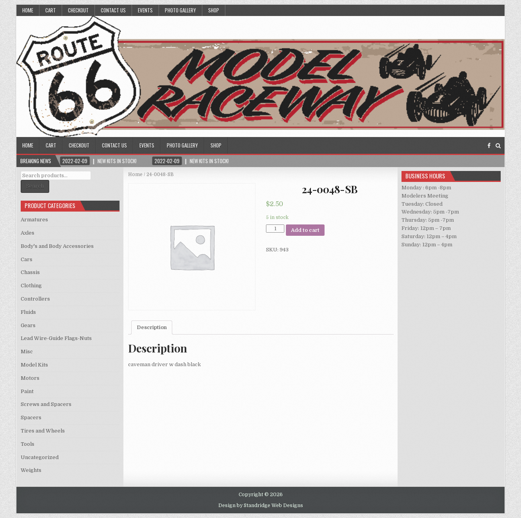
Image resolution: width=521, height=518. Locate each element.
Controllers (35, 299)
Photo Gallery (180, 10)
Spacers (31, 417)
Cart (50, 10)
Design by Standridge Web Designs (260, 505)
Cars (26, 259)
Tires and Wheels (43, 431)
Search (35, 186)
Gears (28, 325)
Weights (31, 470)
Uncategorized (40, 457)
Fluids (28, 312)
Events (145, 10)
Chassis (30, 272)
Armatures (34, 220)
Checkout (78, 10)
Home (27, 10)
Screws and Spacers (46, 404)
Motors (30, 378)
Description (152, 327)
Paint (27, 391)
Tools (27, 444)
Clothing (31, 285)
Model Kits (34, 365)
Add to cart (305, 230)
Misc (27, 351)
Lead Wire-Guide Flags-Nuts (56, 338)
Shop (213, 10)
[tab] (151, 327)
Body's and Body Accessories (57, 246)
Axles (27, 233)
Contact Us (113, 10)
